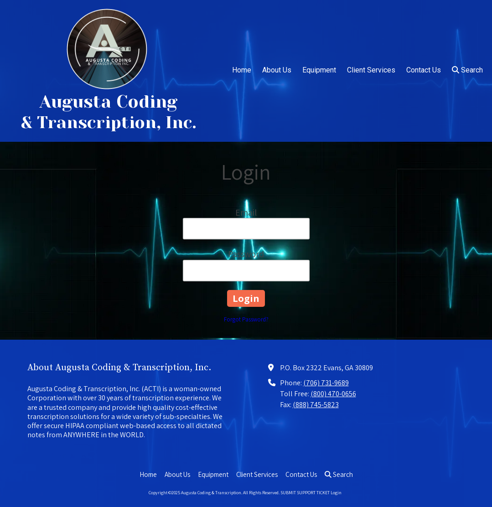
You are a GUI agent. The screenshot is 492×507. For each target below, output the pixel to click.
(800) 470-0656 (333, 393)
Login (336, 493)
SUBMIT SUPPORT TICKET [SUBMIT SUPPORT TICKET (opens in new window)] (305, 493)
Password (246, 254)
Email (246, 212)
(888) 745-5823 (316, 404)
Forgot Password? (246, 319)
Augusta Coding (108, 102)
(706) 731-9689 (326, 383)
